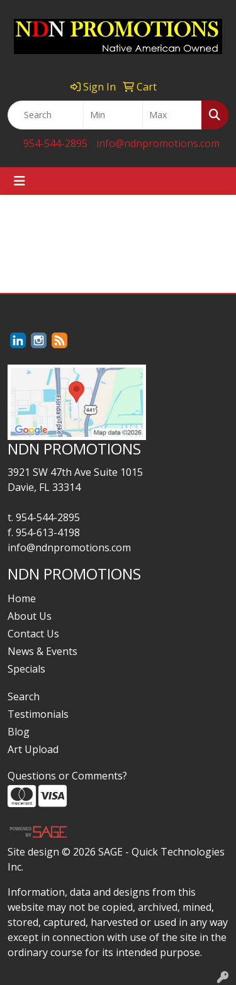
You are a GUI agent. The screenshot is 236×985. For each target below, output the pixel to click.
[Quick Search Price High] (172, 115)
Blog (19, 732)
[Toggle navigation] (19, 181)
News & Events (42, 651)
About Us (30, 616)
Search (24, 696)
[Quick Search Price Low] (113, 115)
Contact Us (33, 634)
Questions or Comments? (67, 776)
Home (22, 598)
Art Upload (33, 749)
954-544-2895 (55, 143)
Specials (26, 669)
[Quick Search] (46, 115)
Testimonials (38, 714)
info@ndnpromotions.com (158, 143)
